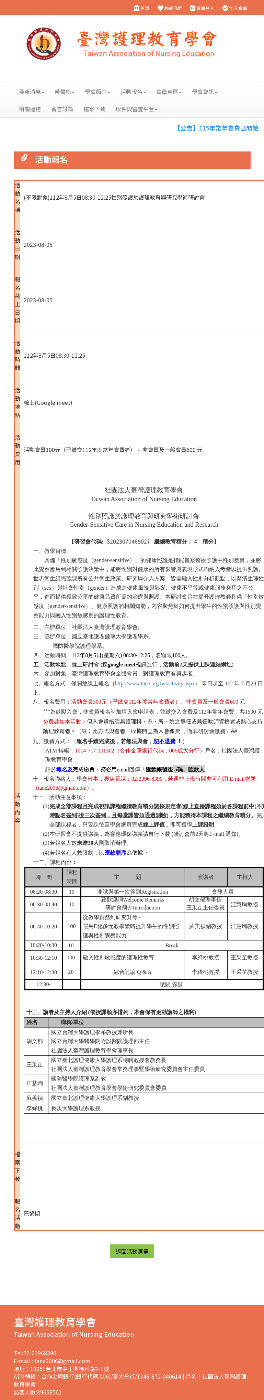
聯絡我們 (169, 8)
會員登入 (202, 8)
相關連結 (30, 109)
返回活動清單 (132, 1251)
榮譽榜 (64, 91)
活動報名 (133, 91)
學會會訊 (204, 91)
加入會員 (234, 8)
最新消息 (31, 91)
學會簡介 (97, 91)
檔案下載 (94, 109)
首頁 (141, 8)
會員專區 (169, 91)
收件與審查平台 (137, 109)
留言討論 (62, 109)
